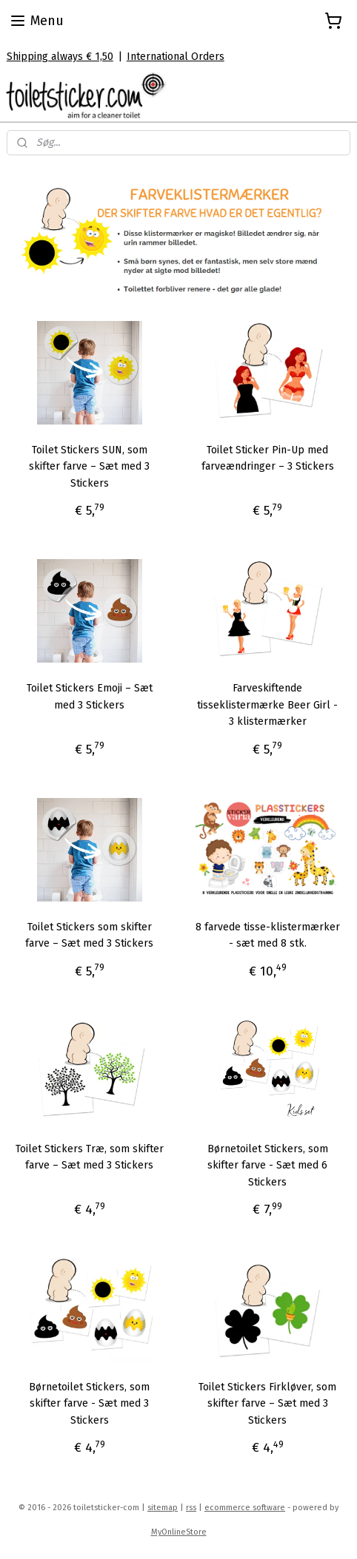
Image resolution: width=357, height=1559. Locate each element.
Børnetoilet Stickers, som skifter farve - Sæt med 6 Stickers (267, 1165)
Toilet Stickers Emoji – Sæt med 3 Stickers (90, 696)
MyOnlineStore (179, 1532)
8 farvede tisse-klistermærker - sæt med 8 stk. (268, 935)
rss (191, 1507)
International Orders (175, 56)
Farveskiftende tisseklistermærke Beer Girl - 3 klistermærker (267, 705)
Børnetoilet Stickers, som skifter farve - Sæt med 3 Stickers (89, 1404)
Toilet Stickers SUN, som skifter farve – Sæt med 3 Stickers (89, 467)
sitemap (162, 1507)
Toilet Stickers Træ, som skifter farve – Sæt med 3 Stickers (90, 1157)
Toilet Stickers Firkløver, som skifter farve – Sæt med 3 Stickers (267, 1404)
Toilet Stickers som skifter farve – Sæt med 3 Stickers (89, 935)
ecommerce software (244, 1507)
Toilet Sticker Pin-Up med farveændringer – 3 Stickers (267, 458)
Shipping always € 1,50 (60, 56)
